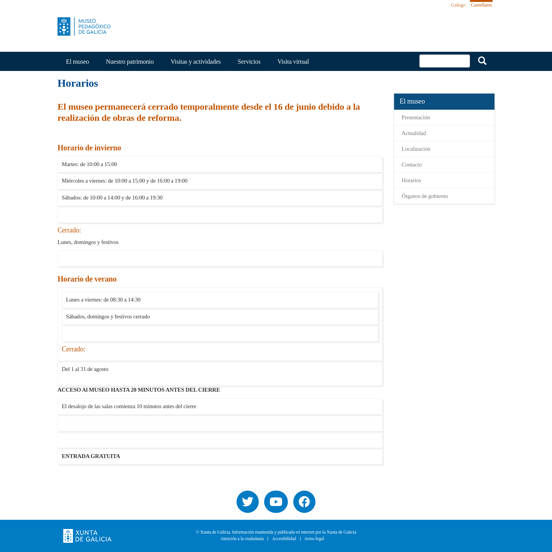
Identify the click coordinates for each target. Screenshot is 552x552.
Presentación (416, 117)
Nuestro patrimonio (130, 61)
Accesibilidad (284, 539)
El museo (77, 61)
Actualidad (414, 133)
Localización (416, 149)
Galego (458, 5)
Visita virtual (293, 61)
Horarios (411, 180)
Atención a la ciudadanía (242, 539)
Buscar (482, 60)
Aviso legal (314, 539)
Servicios (249, 61)
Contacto (412, 164)
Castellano (481, 5)
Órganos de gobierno (425, 196)
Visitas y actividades (196, 61)
